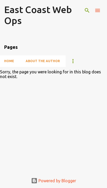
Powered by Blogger (53, 180)
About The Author (43, 61)
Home (9, 61)
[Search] (87, 10)
